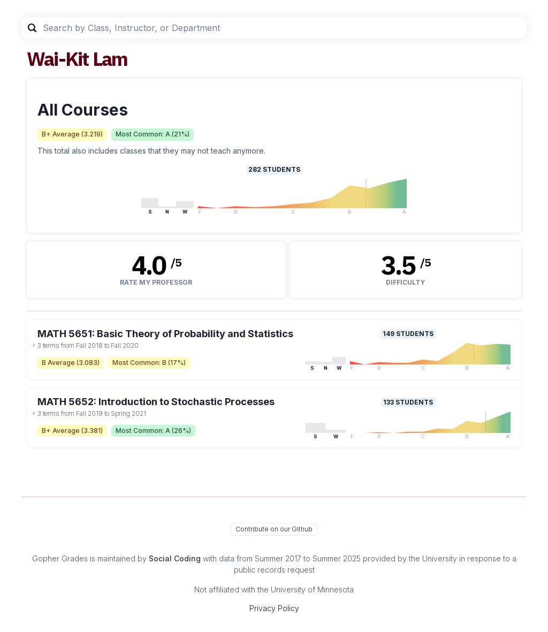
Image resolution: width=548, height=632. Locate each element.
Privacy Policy (274, 608)
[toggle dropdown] (33, 345)
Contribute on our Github (274, 529)
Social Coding (175, 558)
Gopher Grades (60, 558)
